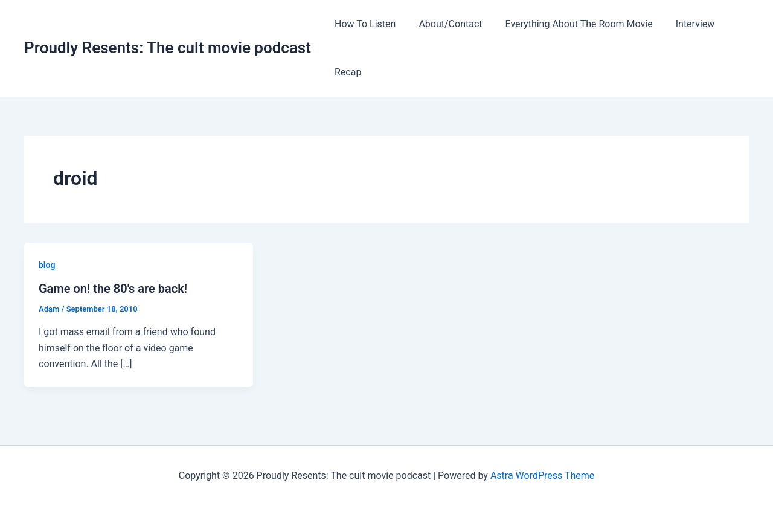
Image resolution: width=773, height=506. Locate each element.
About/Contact (444, 24)
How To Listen (363, 24)
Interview (682, 24)
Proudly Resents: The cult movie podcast (167, 48)
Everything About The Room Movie (570, 24)
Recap (346, 72)
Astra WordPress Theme (542, 475)
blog (47, 265)
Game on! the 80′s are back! (113, 288)
